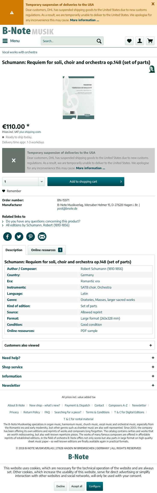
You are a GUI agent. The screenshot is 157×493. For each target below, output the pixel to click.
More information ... (84, 20)
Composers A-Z (118, 405)
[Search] (99, 41)
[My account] (139, 41)
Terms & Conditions (98, 412)
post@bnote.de (67, 208)
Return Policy (31, 412)
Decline (60, 486)
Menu (11, 40)
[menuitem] (11, 41)
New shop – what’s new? (44, 405)
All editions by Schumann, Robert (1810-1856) (35, 225)
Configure (94, 486)
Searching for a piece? (67, 412)
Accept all (76, 486)
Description (14, 250)
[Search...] (72, 41)
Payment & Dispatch (77, 405)
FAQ (47, 412)
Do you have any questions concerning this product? (41, 221)
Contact (99, 405)
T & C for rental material (78, 419)
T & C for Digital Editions (129, 412)
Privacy (14, 412)
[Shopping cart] (150, 41)
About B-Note (16, 405)
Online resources (46, 250)
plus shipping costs (30, 131)
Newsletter (139, 405)
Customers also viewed (21, 345)
